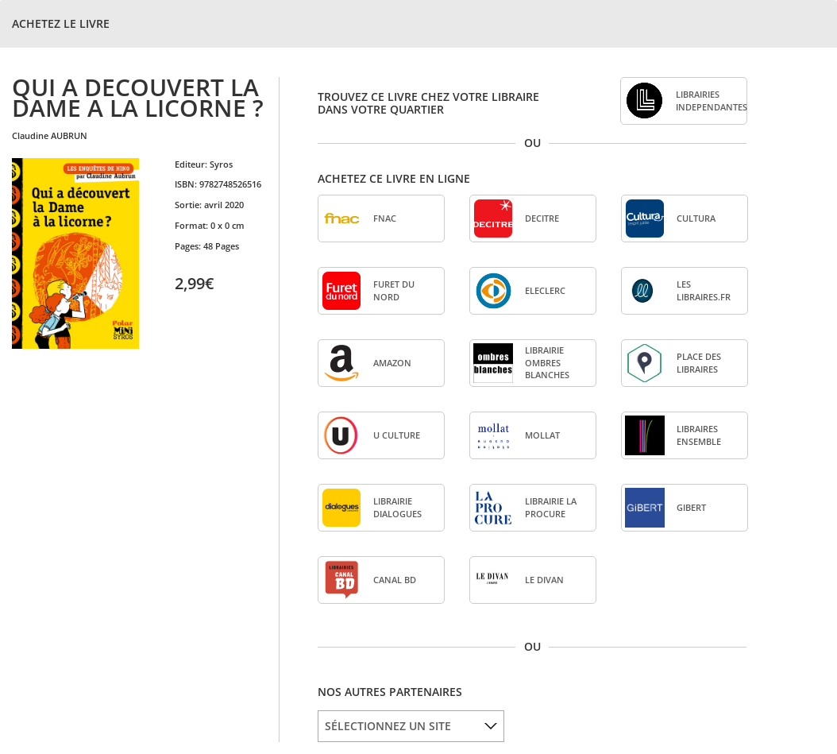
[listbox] (411, 726)
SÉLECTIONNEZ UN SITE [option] (388, 725)
